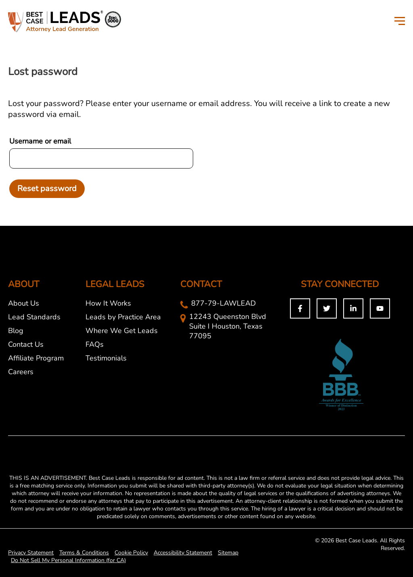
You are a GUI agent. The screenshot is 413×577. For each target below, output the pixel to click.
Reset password (47, 188)
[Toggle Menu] (399, 21)
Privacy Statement (31, 552)
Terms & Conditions (84, 552)
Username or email (40, 141)
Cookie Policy (131, 552)
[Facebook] (300, 308)
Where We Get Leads (122, 330)
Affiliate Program (36, 358)
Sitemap (228, 552)
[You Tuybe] (380, 308)
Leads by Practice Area (123, 317)
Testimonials (106, 358)
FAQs (95, 344)
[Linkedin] (353, 308)
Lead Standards (34, 317)
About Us (23, 303)
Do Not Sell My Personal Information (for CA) (68, 560)
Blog (15, 330)
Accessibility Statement (183, 552)
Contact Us (26, 344)
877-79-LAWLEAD (223, 303)
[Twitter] (327, 308)
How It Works (108, 303)
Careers (20, 372)
